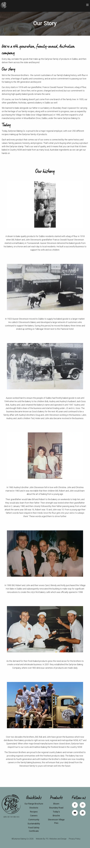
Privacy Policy (74, 839)
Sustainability (34, 823)
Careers (34, 815)
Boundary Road (56, 807)
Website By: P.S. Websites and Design (51, 839)
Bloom (56, 803)
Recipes (34, 811)
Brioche (56, 815)
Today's (56, 811)
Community (33, 819)
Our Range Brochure (33, 803)
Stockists (33, 807)
